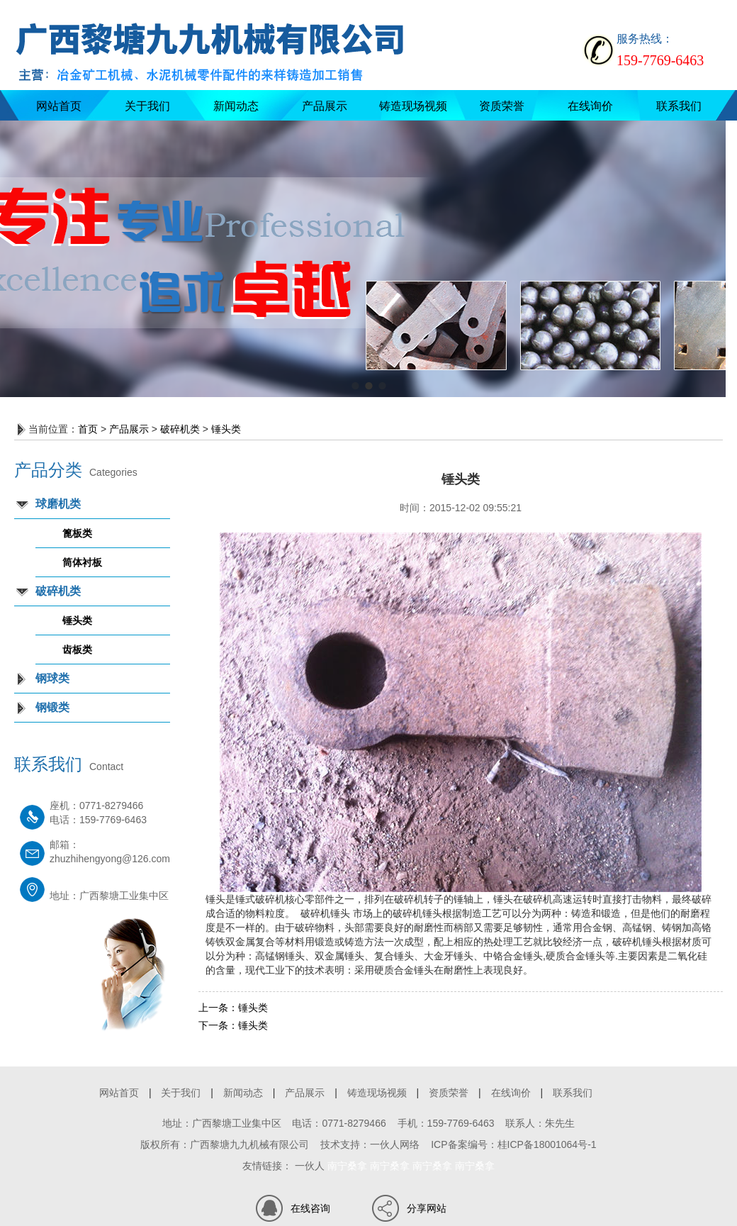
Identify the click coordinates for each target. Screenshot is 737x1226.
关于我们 (147, 106)
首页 (88, 429)
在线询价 (590, 106)
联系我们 (679, 106)
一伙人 (310, 1165)
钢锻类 (52, 707)
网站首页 (58, 106)
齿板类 (77, 649)
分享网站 (426, 1208)
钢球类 (52, 678)
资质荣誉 (501, 106)
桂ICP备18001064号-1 (547, 1144)
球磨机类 (58, 504)
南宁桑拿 (347, 1165)
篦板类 (77, 533)
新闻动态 (236, 106)
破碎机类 (180, 429)
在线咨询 (310, 1208)
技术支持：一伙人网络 (370, 1144)
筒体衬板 (82, 562)
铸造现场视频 (413, 106)
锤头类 (226, 429)
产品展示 (324, 106)
